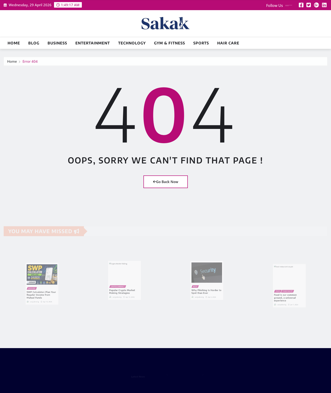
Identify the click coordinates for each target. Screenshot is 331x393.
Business (57, 43)
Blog (33, 43)
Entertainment (92, 43)
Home (14, 43)
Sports (201, 43)
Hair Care (228, 43)
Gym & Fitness (169, 43)
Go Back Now (165, 181)
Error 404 (30, 63)
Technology (132, 43)
